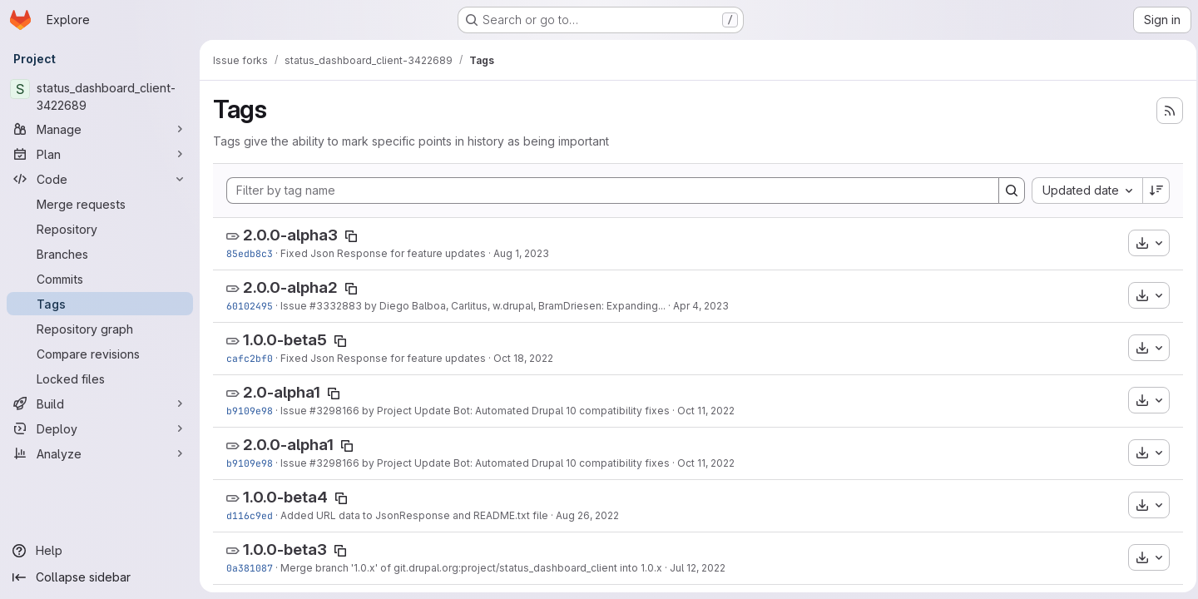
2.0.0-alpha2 (290, 287)
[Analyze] (100, 453)
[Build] (100, 403)
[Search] (1006, 190)
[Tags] (100, 303)
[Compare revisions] (100, 353)
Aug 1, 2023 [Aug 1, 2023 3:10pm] (521, 253)
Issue (294, 306)
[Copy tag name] (351, 236)
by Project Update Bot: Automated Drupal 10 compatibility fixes (514, 410)
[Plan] (100, 154)
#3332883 (335, 306)
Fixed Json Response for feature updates (383, 253)
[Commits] (100, 278)
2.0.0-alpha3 (290, 235)
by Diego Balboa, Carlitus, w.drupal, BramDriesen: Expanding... (514, 306)
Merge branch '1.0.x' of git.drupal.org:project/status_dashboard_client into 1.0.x (471, 568)
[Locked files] (100, 378)
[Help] (100, 550)
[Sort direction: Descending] (1151, 190)
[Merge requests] (100, 203)
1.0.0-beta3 (285, 549)
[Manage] (100, 129)
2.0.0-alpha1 (288, 444)
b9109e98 (249, 410)
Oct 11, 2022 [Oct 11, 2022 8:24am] (706, 410)
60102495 (249, 306)
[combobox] (1082, 190)
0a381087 (249, 568)
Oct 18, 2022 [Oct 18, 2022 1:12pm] (523, 358)
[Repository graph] (100, 328)
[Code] (100, 179)
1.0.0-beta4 (285, 497)
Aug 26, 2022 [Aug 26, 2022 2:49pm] (587, 515)
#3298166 (334, 410)
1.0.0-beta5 (285, 339)
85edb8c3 (249, 253)
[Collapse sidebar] (100, 577)
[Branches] (100, 253)
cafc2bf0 (249, 358)
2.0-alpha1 (281, 392)
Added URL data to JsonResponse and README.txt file (414, 515)
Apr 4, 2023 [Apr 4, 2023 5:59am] (701, 306)
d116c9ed (249, 515)
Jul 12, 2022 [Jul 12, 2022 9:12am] (697, 568)
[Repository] (100, 228)
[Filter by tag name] (610, 190)
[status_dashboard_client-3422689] (100, 96)
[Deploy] (100, 428)
